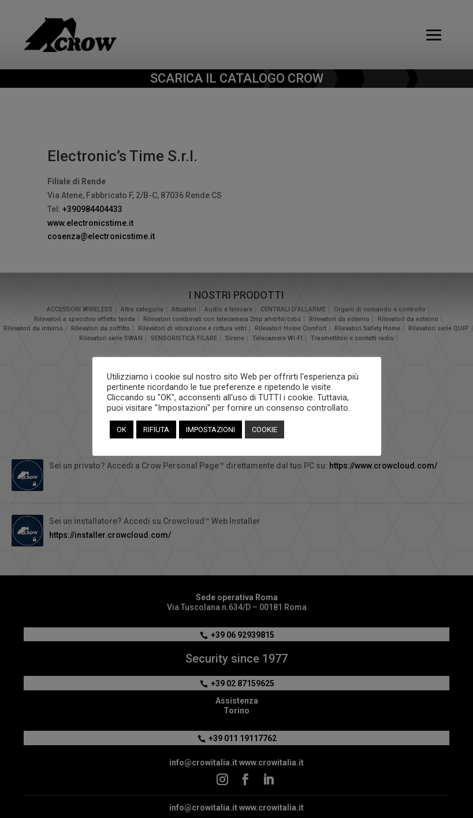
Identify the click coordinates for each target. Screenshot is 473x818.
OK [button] (121, 429)
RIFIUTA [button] (156, 429)
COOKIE (264, 429)
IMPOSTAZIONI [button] (210, 429)
